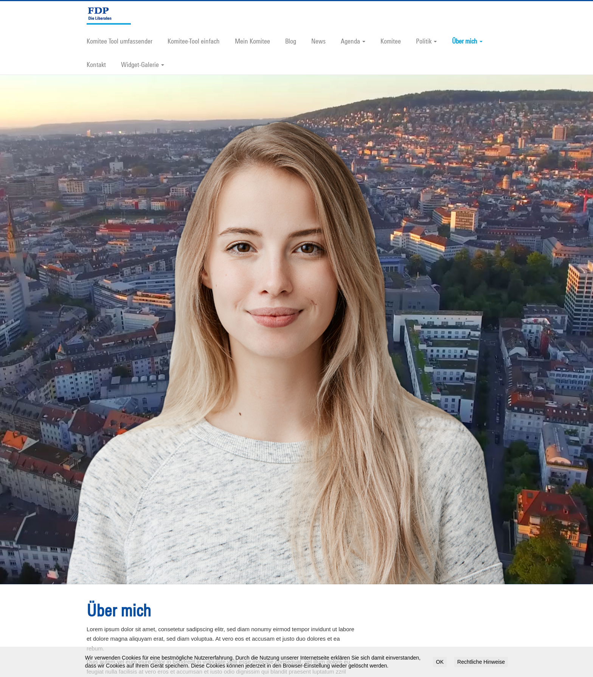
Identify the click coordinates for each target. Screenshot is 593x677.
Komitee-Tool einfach (194, 41)
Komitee (390, 41)
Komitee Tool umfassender (119, 41)
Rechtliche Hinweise (481, 662)
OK (440, 662)
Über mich (467, 41)
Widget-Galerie (142, 64)
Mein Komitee (252, 41)
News (318, 41)
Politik (426, 41)
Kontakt (96, 64)
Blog (290, 41)
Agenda (353, 41)
